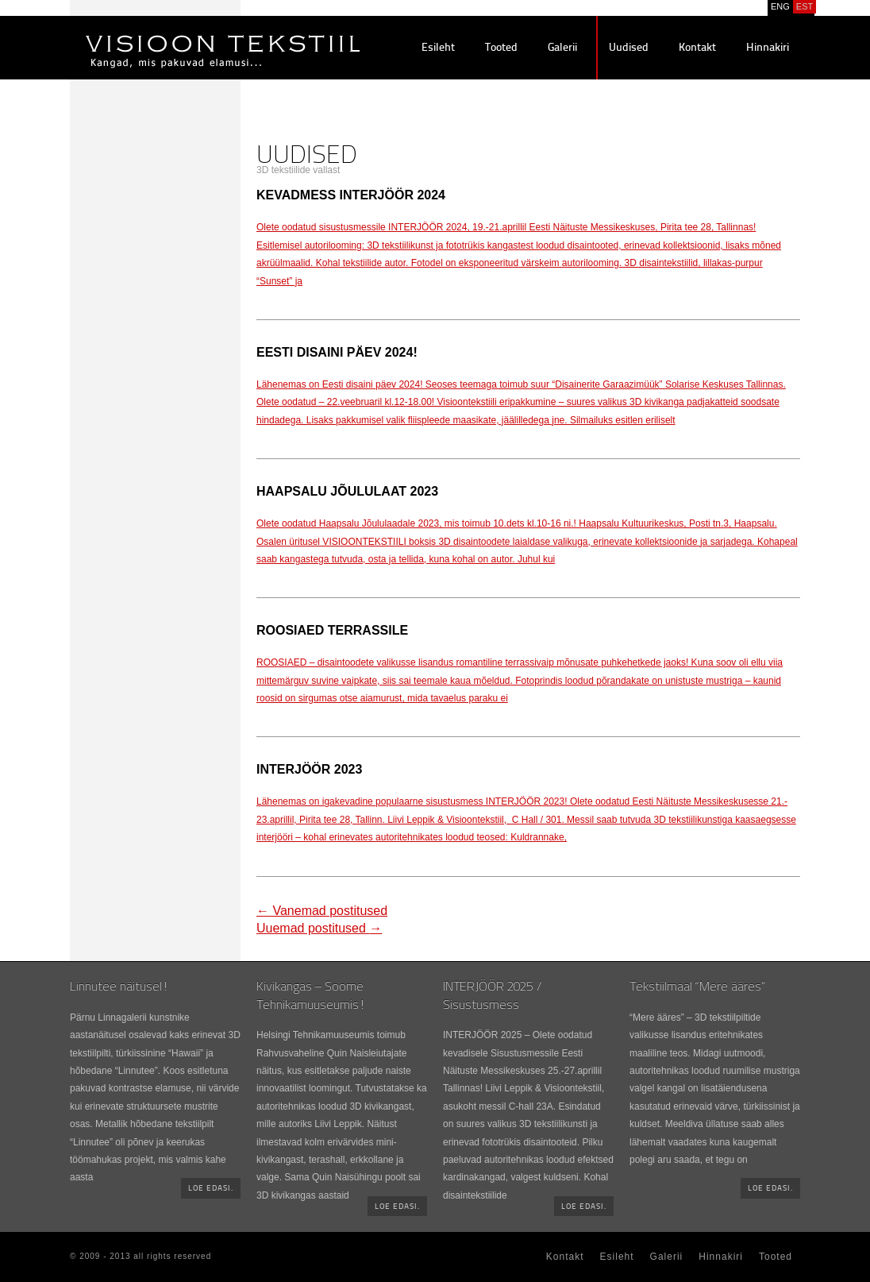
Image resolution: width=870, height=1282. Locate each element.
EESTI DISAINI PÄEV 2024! (337, 352)
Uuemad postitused (319, 928)
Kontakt (697, 48)
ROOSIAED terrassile (332, 630)
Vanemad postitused (321, 910)
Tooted (501, 48)
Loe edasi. (210, 1188)
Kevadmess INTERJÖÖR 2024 (350, 195)
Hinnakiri (767, 48)
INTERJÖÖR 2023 (309, 769)
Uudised (629, 48)
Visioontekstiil (187, 32)
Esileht (438, 48)
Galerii (562, 48)
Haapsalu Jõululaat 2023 (347, 491)
